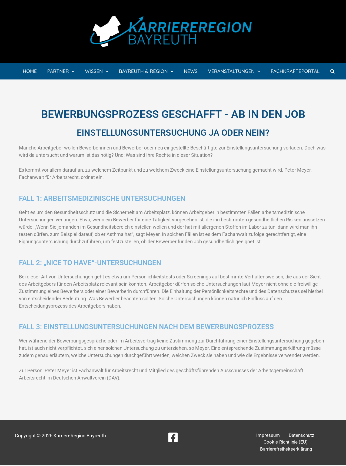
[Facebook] (173, 437)
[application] (75, 71)
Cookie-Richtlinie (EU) (286, 443)
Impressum (268, 435)
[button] (332, 71)
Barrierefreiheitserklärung (287, 450)
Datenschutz (299, 435)
